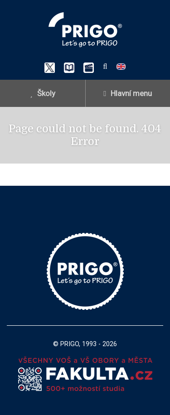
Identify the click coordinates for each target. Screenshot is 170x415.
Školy (42, 93)
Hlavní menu (127, 93)
